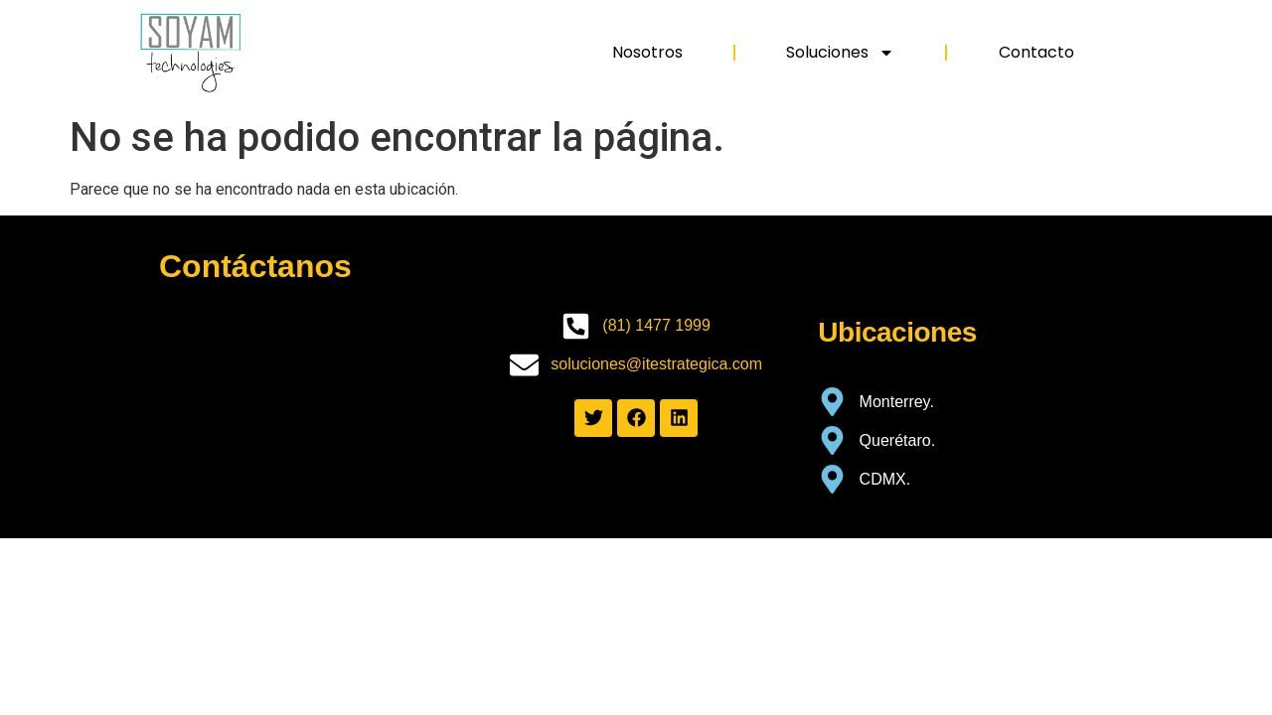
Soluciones (840, 53)
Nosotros (647, 52)
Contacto (1036, 52)
